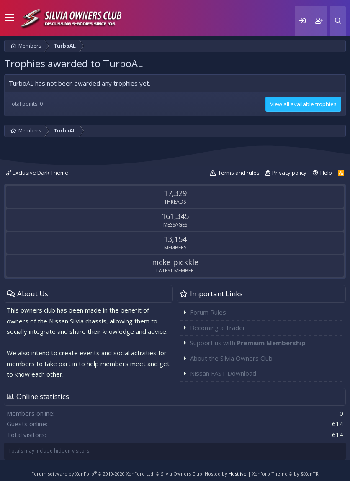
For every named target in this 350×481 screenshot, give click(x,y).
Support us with (248, 342)
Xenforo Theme (285, 474)
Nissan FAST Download (223, 373)
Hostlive (238, 474)
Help (326, 172)
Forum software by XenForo (92, 474)
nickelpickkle (175, 262)
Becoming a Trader (217, 327)
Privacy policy (289, 172)
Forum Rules (208, 312)
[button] (9, 18)
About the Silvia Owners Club (231, 358)
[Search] (338, 21)
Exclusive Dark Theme (37, 172)
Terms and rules (239, 172)
